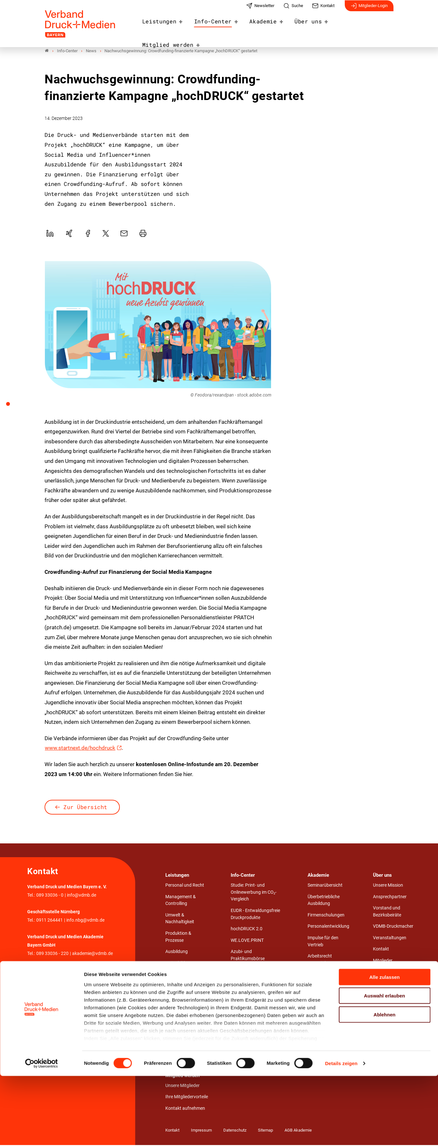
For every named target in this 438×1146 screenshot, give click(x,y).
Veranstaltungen (389, 938)
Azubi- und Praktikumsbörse (248, 956)
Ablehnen (384, 1084)
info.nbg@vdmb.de (85, 921)
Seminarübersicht (325, 886)
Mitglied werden (364, 26)
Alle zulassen (384, 1047)
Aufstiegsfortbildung (328, 975)
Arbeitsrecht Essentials (320, 960)
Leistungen (170, 26)
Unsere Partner (388, 984)
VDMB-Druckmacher (393, 927)
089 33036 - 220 (52, 954)
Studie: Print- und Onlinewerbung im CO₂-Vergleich (254, 893)
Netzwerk (382, 973)
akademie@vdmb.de (92, 954)
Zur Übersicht (85, 808)
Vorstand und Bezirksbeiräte (387, 912)
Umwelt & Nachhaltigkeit (179, 919)
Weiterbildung (179, 964)
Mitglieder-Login (369, 9)
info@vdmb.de (81, 896)
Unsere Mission (388, 886)
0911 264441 (49, 921)
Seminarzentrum (324, 987)
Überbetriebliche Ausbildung (324, 901)
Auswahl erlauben (384, 1065)
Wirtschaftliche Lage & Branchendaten (253, 997)
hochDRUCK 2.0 (246, 930)
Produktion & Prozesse (178, 938)
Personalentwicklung (328, 927)
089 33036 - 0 (49, 896)
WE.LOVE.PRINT (247, 941)
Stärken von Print (248, 1012)
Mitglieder (383, 961)
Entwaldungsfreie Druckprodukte (248, 1027)
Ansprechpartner (390, 897)
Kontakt (381, 950)
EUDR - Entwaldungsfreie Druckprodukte (255, 915)
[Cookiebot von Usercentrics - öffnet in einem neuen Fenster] (41, 1133)
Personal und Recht (184, 886)
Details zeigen (341, 1133)
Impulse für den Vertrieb (323, 942)
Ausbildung (176, 952)
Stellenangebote (247, 971)
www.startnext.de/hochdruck (80, 749)
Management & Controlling (180, 901)
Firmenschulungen (326, 916)
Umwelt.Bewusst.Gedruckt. (258, 982)
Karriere (381, 996)
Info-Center (221, 26)
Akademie (268, 26)
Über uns (310, 26)
